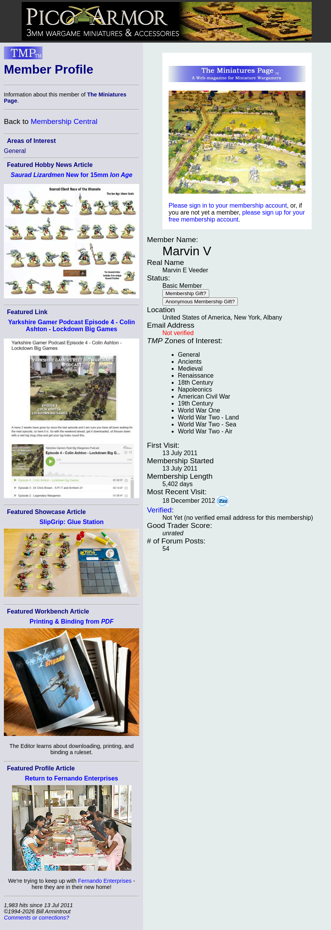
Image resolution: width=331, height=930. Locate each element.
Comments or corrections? (36, 918)
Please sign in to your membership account (228, 205)
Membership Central (64, 121)
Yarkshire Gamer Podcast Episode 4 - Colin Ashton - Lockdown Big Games (71, 325)
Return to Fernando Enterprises (71, 778)
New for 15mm (71, 175)
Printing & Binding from (72, 621)
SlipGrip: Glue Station (71, 522)
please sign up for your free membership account (237, 216)
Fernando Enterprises (104, 881)
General (15, 151)
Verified (159, 510)
